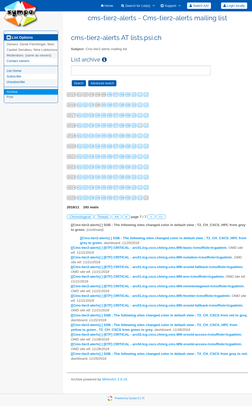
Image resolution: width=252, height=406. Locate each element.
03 (91, 105)
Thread (102, 217)
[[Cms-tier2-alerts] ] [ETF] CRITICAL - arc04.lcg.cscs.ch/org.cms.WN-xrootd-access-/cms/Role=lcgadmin (156, 344)
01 (79, 105)
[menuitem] (107, 5)
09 (128, 94)
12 (146, 94)
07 (116, 94)
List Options (20, 37)
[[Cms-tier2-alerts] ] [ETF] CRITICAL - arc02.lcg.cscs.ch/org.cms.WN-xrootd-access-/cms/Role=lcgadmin (156, 334)
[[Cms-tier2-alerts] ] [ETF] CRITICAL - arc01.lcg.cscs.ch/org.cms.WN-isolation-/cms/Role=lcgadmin (151, 257)
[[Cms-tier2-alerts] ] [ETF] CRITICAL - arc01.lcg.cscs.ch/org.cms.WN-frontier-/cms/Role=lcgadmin (150, 296)
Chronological (80, 217)
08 (122, 94)
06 (110, 94)
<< (117, 217)
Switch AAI (199, 6)
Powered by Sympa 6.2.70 (129, 398)
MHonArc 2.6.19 (114, 379)
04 (97, 115)
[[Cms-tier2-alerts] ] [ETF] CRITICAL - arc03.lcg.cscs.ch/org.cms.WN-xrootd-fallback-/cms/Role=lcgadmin (157, 305)
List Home (14, 71)
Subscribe (14, 76)
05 (103, 105)
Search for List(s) (135, 6)
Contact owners (18, 61)
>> (161, 217)
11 (140, 94)
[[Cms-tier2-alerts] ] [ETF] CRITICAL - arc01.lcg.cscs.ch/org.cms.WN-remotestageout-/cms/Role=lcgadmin (157, 286)
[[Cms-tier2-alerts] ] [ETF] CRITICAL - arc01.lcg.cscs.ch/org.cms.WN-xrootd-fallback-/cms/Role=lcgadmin (157, 267)
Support (168, 6)
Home (107, 6)
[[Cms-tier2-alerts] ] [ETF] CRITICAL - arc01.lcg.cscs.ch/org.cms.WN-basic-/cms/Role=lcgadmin (149, 248)
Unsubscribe (16, 82)
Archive (12, 92)
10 (134, 94)
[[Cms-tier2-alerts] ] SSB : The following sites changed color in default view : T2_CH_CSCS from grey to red (159, 354)
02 (85, 105)
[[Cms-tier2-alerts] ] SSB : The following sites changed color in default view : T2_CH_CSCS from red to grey (159, 315)
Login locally (234, 6)
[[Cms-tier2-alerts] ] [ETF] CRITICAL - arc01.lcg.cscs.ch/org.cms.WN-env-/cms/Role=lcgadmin (147, 276)
